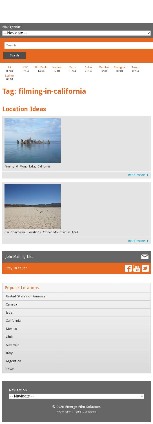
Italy (9, 353)
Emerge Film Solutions (76, 11)
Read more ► (139, 175)
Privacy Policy (64, 412)
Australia (12, 345)
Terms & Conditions (85, 412)
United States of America (25, 296)
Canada (11, 304)
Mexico (11, 329)
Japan (10, 312)
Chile (9, 337)
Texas (10, 369)
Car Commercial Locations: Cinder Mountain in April (41, 232)
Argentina (13, 361)
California (13, 321)
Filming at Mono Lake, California (27, 166)
